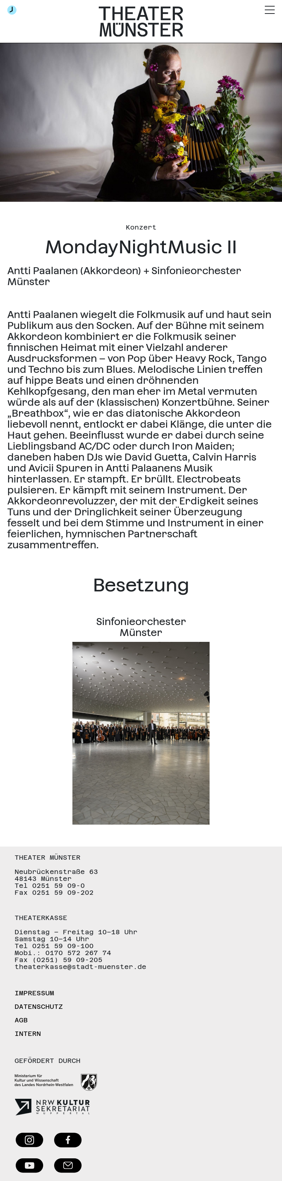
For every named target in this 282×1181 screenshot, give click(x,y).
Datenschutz (39, 1006)
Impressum (34, 993)
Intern (28, 1033)
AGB (21, 1020)
